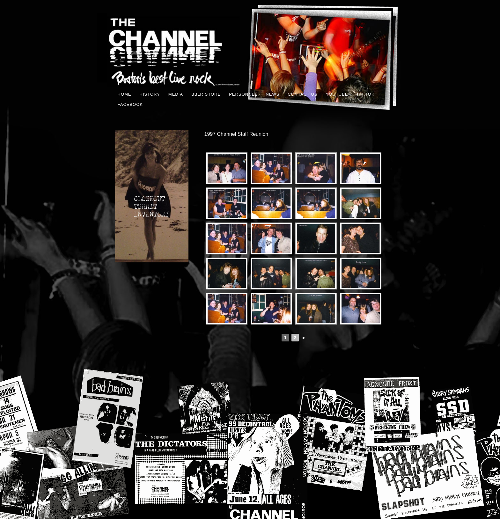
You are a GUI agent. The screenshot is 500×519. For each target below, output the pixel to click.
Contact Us (302, 94)
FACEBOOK (130, 104)
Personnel (243, 94)
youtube (337, 94)
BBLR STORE (206, 94)
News (272, 94)
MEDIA (175, 94)
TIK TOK (365, 94)
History (150, 94)
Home (124, 94)
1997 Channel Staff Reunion (236, 134)
